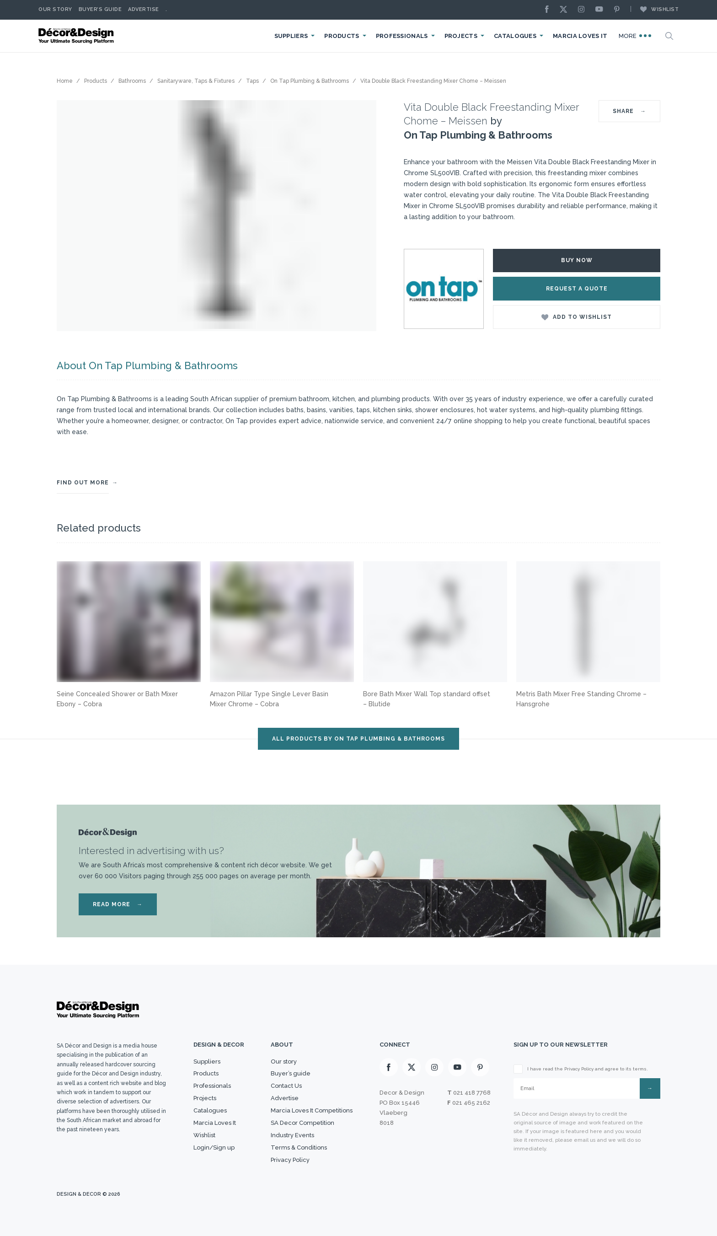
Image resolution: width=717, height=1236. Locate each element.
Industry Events (292, 1135)
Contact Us (286, 1085)
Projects (460, 35)
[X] (566, 10)
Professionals (402, 35)
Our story (55, 9)
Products (341, 35)
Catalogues (515, 35)
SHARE (629, 111)
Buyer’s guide (290, 1073)
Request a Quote (577, 288)
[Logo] (77, 36)
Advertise (143, 9)
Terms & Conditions (299, 1147)
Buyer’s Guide (100, 9)
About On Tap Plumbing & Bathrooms (147, 365)
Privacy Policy (290, 1159)
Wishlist (655, 9)
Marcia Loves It (580, 35)
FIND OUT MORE (83, 482)
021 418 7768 (472, 1092)
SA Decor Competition (302, 1122)
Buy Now (577, 260)
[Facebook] (549, 10)
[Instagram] (583, 10)
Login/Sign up (214, 1147)
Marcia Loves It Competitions (312, 1110)
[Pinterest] (619, 10)
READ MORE (118, 904)
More (635, 35)
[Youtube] (601, 10)
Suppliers (291, 35)
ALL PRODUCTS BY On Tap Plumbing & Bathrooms (358, 739)
